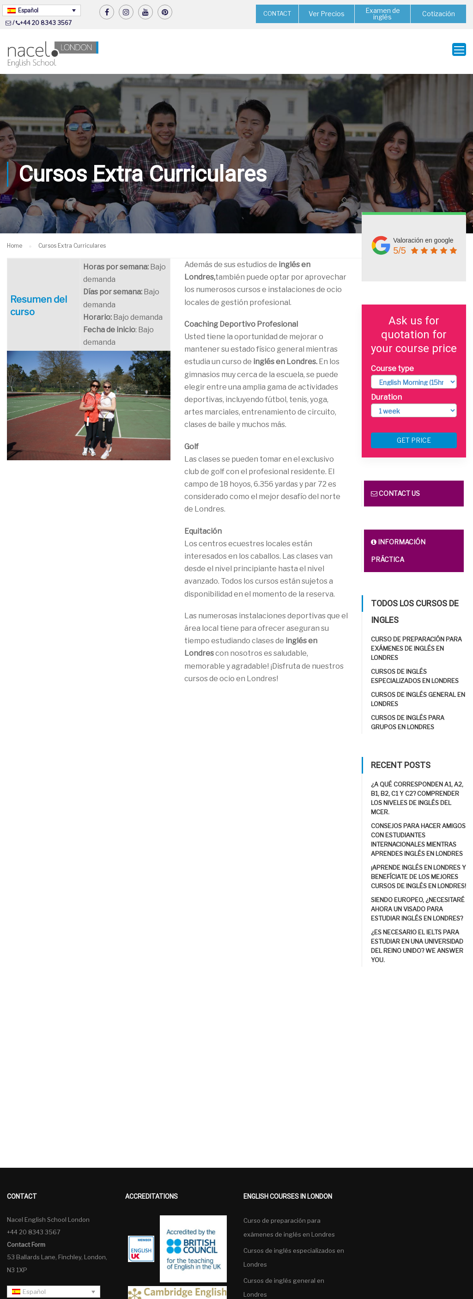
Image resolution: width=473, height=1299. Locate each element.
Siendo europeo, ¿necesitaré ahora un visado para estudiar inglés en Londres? (418, 905)
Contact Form (26, 1240)
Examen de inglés (382, 13)
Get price (414, 436)
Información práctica (398, 547)
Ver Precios (327, 14)
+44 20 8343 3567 (46, 22)
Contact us (395, 490)
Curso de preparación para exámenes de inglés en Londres (416, 645)
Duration (386, 393)
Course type (392, 364)
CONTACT (277, 13)
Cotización (438, 14)
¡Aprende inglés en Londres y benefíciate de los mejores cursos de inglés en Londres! (418, 873)
